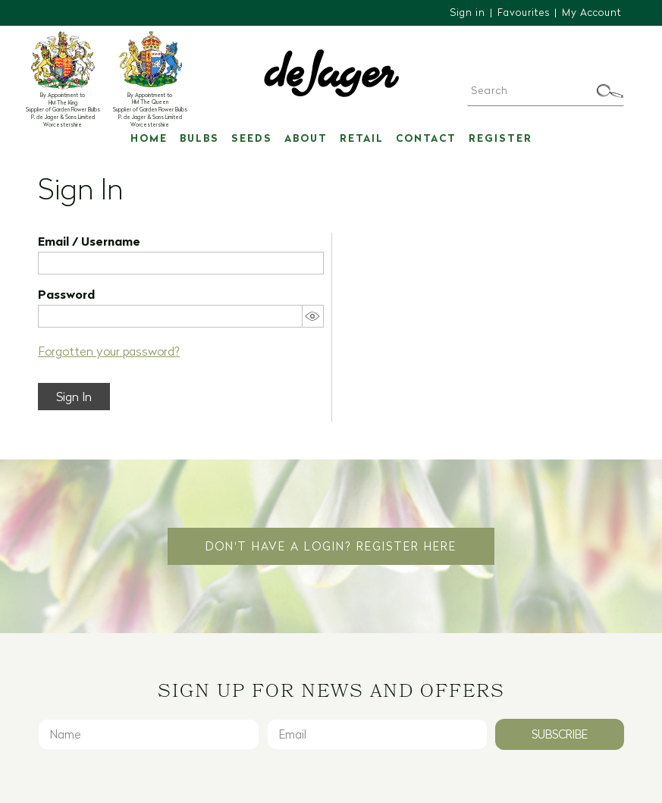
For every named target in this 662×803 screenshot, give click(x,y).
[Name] (148, 734)
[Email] (377, 734)
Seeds (251, 138)
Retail (362, 138)
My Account (592, 12)
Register (500, 138)
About (306, 138)
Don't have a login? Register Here (331, 546)
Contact (426, 138)
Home (149, 138)
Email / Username (89, 241)
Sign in (467, 12)
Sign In (74, 396)
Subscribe (560, 734)
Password (66, 294)
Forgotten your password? (109, 351)
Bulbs (199, 138)
